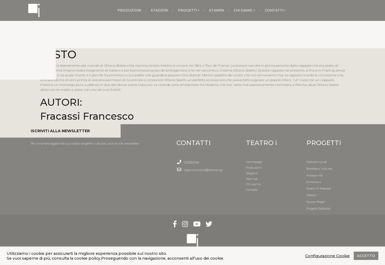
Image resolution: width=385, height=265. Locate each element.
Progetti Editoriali (318, 208)
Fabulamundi (316, 162)
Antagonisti (314, 175)
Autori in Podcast (318, 188)
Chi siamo (253, 184)
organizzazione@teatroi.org (203, 170)
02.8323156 (191, 162)
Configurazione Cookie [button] (327, 255)
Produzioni (253, 167)
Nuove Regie (315, 202)
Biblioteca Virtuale (319, 169)
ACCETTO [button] (366, 255)
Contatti (251, 190)
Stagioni (252, 173)
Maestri (311, 195)
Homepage (254, 162)
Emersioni (313, 182)
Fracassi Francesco (87, 116)
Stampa (251, 179)
